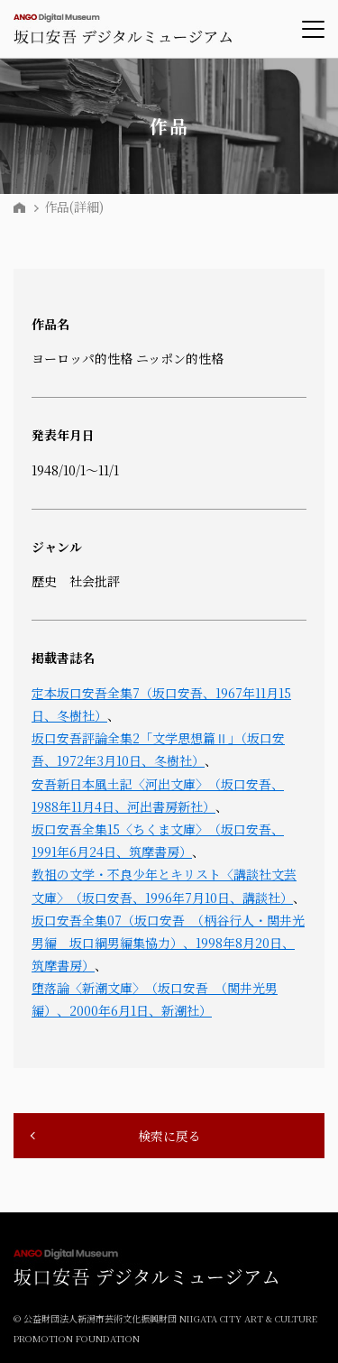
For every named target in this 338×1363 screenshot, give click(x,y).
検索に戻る (169, 1136)
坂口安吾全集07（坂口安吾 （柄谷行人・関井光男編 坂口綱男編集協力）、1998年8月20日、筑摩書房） (168, 942)
